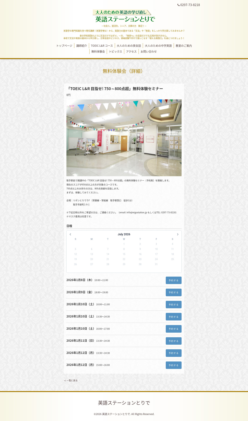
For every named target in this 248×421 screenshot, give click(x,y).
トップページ (64, 45)
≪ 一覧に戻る (71, 380)
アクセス (131, 51)
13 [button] (91, 254)
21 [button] (108, 259)
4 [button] (172, 244)
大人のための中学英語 (158, 45)
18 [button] (172, 254)
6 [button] (91, 249)
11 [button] (172, 249)
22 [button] (124, 259)
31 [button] (156, 264)
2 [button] (140, 244)
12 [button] (75, 254)
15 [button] (124, 254)
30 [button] (140, 264)
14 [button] (108, 254)
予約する (174, 280)
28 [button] (108, 264)
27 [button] (91, 264)
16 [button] (140, 254)
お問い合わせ (149, 51)
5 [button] (75, 249)
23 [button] (140, 259)
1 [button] (124, 244)
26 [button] (75, 264)
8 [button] (124, 249)
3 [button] (156, 244)
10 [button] (156, 249)
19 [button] (75, 259)
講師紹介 (81, 45)
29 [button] (124, 264)
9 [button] (140, 249)
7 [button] (107, 249)
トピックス (115, 51)
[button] (70, 234)
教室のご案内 (184, 45)
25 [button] (172, 259)
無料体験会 (98, 51)
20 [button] (91, 259)
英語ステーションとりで (124, 402)
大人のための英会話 (129, 45)
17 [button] (156, 254)
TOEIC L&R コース (102, 45)
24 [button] (156, 259)
